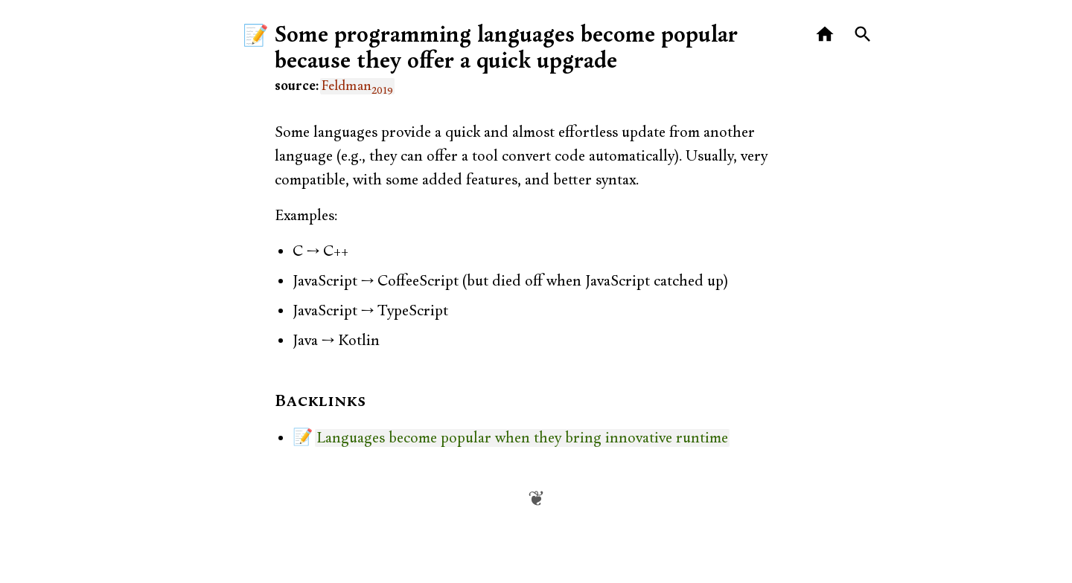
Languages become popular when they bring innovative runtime (522, 438)
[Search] (863, 35)
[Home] (825, 35)
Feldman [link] (357, 86)
